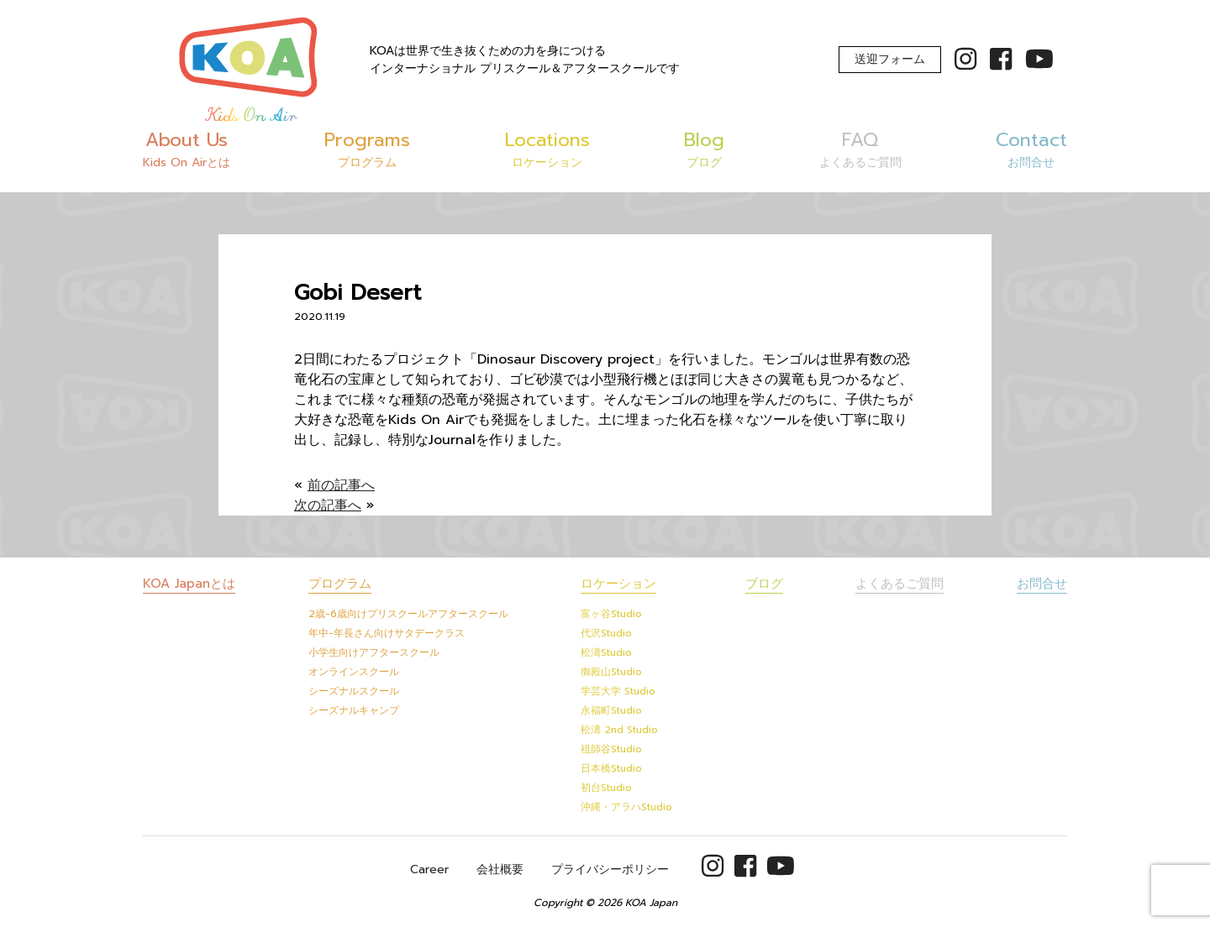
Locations (547, 148)
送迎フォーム (890, 59)
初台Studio (606, 787)
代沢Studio (606, 633)
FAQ (860, 148)
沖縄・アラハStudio (626, 806)
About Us (186, 148)
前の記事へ (341, 485)
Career (429, 869)
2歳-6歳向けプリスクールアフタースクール (408, 613)
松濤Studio (606, 652)
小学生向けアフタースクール (373, 652)
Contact (1031, 148)
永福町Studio (611, 710)
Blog (704, 148)
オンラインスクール (353, 671)
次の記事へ (327, 505)
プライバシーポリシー (610, 869)
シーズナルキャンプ (353, 710)
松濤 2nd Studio (619, 729)
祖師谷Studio (611, 749)
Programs (367, 148)
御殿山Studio (611, 671)
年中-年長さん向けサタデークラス (386, 633)
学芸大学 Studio (618, 691)
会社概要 (499, 869)
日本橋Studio (611, 768)
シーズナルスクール (353, 691)
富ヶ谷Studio (611, 613)
